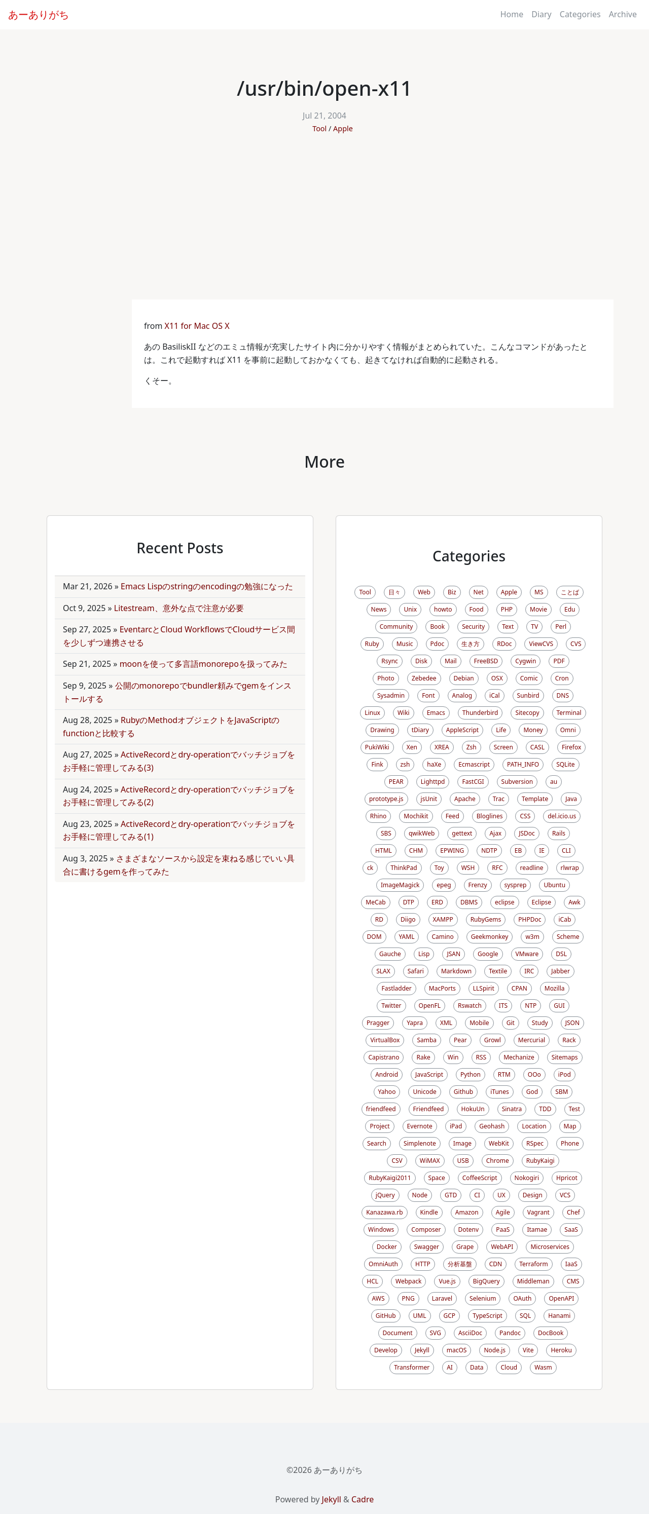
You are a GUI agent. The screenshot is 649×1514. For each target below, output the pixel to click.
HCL (372, 1281)
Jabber (560, 971)
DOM (374, 936)
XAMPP (443, 919)
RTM (504, 1074)
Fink (377, 764)
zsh (405, 764)
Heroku (561, 1350)
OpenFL (430, 1005)
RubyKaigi (540, 1160)
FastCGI (473, 781)
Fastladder (396, 988)
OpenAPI (561, 1298)
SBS (386, 833)
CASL (537, 747)
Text (508, 626)
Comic (529, 678)
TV (534, 626)
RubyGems (486, 919)
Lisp (424, 954)
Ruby (372, 643)
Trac (498, 798)
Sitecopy (527, 712)
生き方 (470, 643)
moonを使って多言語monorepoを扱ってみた (203, 663)
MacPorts (442, 988)
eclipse (505, 902)
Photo (385, 678)
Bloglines (490, 816)
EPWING (452, 850)
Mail (451, 661)
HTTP (422, 1264)
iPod (564, 1074)
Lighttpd (433, 781)
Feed (452, 816)
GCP (450, 1315)
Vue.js (447, 1281)
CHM (416, 850)
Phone (570, 1143)
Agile (503, 1212)
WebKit (499, 1143)
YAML (407, 936)
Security (473, 626)
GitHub (386, 1315)
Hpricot (567, 1178)
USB (463, 1160)
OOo (534, 1074)
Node (420, 1195)
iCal (494, 695)
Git (511, 1022)
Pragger (378, 1022)
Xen (412, 747)
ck (370, 867)
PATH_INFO (523, 764)
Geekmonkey (490, 936)
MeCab (375, 902)
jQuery (385, 1195)
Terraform (533, 1264)
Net (479, 592)
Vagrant (538, 1212)
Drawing (382, 730)
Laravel (442, 1298)
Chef (573, 1212)
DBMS (469, 902)
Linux (372, 712)
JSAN (453, 954)
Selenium (483, 1298)
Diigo (408, 919)
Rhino (378, 816)
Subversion (517, 781)
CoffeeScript (479, 1178)
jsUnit (429, 798)
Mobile (479, 1022)
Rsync (389, 661)
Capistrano (383, 1057)
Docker (387, 1246)
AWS (378, 1298)
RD (379, 919)
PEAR (396, 781)
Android (386, 1074)
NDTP (489, 850)
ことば (570, 592)
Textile (498, 971)
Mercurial (531, 1040)
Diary (541, 14)
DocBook (551, 1333)
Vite (528, 1350)
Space (436, 1178)
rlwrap (570, 867)
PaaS (503, 1229)
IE (542, 850)
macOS (457, 1350)
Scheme (568, 936)
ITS (503, 1005)
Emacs (436, 712)
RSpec (535, 1143)
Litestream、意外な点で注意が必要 (179, 608)
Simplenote (420, 1143)
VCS (565, 1195)
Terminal (569, 712)
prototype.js (386, 798)
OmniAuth (383, 1264)
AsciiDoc (470, 1333)
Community (396, 626)
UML (419, 1315)
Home (512, 14)
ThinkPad (403, 867)
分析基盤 (460, 1264)
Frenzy (477, 885)
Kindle (429, 1212)
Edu (569, 609)
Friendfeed (428, 1109)
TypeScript (487, 1315)
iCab (564, 919)
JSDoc (527, 833)
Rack (568, 1040)
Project (379, 1126)
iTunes (499, 1091)
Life (501, 730)
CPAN (519, 988)
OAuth (522, 1298)
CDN (495, 1264)
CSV (396, 1160)
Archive (623, 14)
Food (477, 609)
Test (575, 1109)
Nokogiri (527, 1178)
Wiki (404, 712)
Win (453, 1057)
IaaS (571, 1264)
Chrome (497, 1160)
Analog (462, 695)
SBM (561, 1091)
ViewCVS (541, 643)
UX (501, 1195)
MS (538, 592)
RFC (497, 867)
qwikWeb (422, 833)
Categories (580, 14)
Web (424, 592)
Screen (503, 747)
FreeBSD (486, 661)
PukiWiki (377, 747)
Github (463, 1091)
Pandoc (510, 1333)
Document (398, 1333)
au (553, 781)
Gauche (390, 954)
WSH (468, 867)
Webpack (408, 1281)
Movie (538, 609)
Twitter (391, 1005)
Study (540, 1022)
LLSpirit (483, 988)
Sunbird (528, 695)
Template (535, 798)
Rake (423, 1057)
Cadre (362, 1499)
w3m (532, 936)
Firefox (571, 747)
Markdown (456, 971)
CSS (525, 816)
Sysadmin (391, 695)
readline (532, 867)
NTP (530, 1005)
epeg (444, 885)
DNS (563, 695)
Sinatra (512, 1109)
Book (437, 626)
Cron (562, 678)
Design (533, 1195)
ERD (437, 902)
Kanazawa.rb (384, 1212)
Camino (442, 936)
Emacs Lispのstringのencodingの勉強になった (207, 586)
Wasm (543, 1367)
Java (571, 798)
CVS (575, 643)
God (532, 1091)
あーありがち (38, 14)
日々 (394, 592)
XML (446, 1022)
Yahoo (387, 1091)
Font (428, 695)
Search (376, 1143)
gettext (462, 833)
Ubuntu (554, 885)
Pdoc (437, 643)
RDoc (504, 643)
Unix (410, 609)
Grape (465, 1246)
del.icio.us (562, 816)
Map (570, 1126)
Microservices (549, 1246)
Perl (560, 626)
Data (477, 1367)
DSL (561, 954)
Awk (574, 902)
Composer (426, 1229)
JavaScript (429, 1074)
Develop (386, 1350)
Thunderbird (480, 712)
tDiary (420, 730)
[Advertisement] (324, 223)
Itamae (537, 1229)
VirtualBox (385, 1040)
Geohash (491, 1126)
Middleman (533, 1281)
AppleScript (462, 730)
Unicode (424, 1091)
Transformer (411, 1367)
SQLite (565, 764)
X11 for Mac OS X (198, 325)
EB (518, 850)
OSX (497, 678)
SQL (525, 1315)
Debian (464, 678)
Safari (416, 971)
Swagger (426, 1246)
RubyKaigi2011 (390, 1178)
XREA (442, 747)
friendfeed (381, 1109)
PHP (507, 609)
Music (404, 643)
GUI (559, 1005)
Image (462, 1143)
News (379, 609)
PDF (558, 661)
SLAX (383, 971)
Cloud (508, 1367)
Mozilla (555, 988)
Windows (381, 1229)
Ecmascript (474, 764)
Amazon (467, 1212)
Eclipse (542, 902)
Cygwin (525, 661)
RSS (481, 1057)
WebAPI (502, 1246)
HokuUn (473, 1109)
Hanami (559, 1315)
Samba (427, 1040)
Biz (452, 592)
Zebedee (424, 678)
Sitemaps (565, 1057)
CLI (566, 850)
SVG (435, 1333)
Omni (568, 730)
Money (533, 730)
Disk (421, 661)
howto (443, 609)
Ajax (495, 833)
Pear (460, 1040)
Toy (439, 867)
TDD (545, 1109)
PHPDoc (529, 919)
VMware (527, 954)
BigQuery (486, 1281)
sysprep (515, 885)
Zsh (471, 747)
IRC (529, 971)
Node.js (495, 1350)
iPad (456, 1126)
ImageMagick (400, 885)
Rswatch (470, 1005)
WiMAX (430, 1160)
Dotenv (468, 1229)
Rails (558, 833)
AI (450, 1367)
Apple (343, 128)
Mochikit (416, 816)
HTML (383, 850)
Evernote (419, 1126)
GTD (451, 1195)
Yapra (415, 1022)
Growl (492, 1040)
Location (534, 1126)
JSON (572, 1022)
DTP (408, 902)
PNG (408, 1298)
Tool (319, 128)
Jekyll (422, 1350)
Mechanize (518, 1057)
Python (470, 1074)
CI (477, 1195)
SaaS (571, 1229)
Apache (465, 798)
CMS (573, 1281)
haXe (434, 764)
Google (488, 954)
